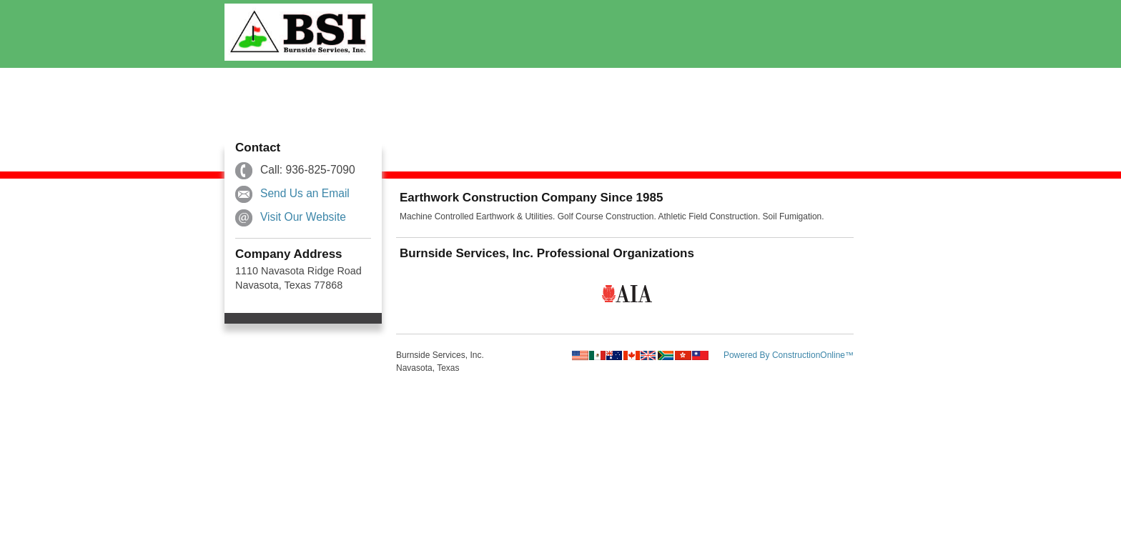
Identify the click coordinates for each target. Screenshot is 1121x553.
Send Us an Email (305, 193)
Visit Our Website (303, 217)
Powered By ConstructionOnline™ (789, 355)
